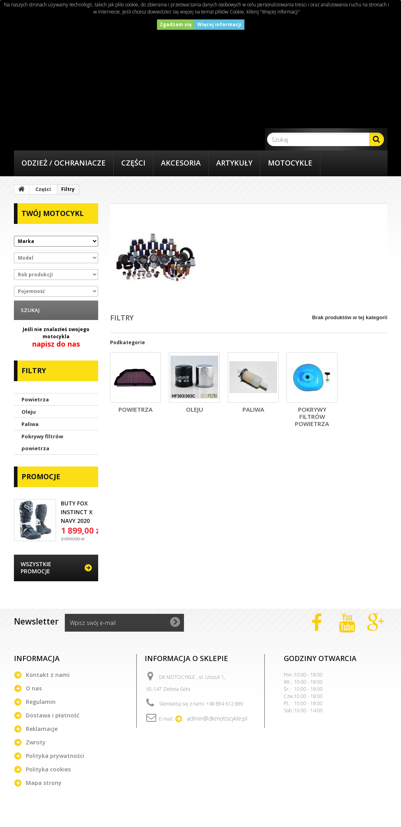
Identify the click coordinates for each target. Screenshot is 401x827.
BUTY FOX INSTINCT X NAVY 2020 (77, 511)
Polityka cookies (48, 769)
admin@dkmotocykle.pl (217, 718)
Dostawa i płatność (52, 715)
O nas (34, 688)
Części (133, 163)
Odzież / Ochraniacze (63, 163)
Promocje (40, 476)
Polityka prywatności (55, 756)
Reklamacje (42, 729)
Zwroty (36, 742)
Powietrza (35, 399)
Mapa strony (44, 783)
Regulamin (41, 702)
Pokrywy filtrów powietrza (42, 442)
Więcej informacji (219, 24)
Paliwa (30, 424)
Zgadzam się (176, 24)
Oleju (28, 411)
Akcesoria (181, 163)
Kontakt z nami (48, 675)
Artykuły (234, 163)
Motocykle (290, 163)
